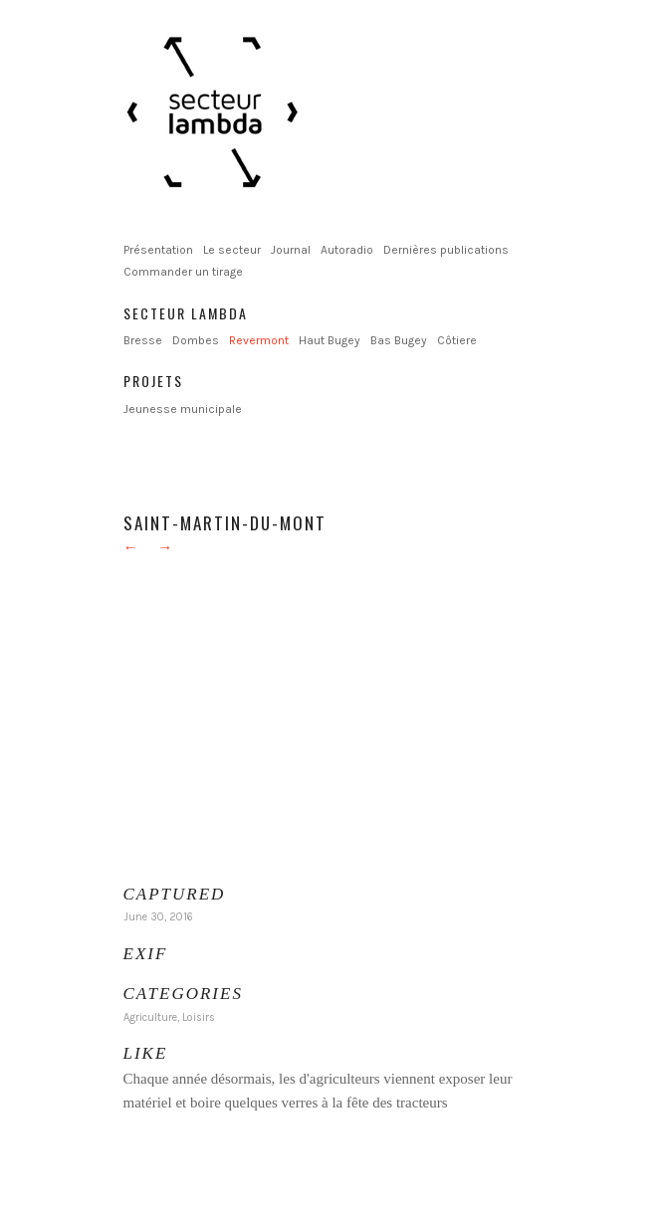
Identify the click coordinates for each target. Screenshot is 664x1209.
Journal (291, 250)
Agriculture (150, 1017)
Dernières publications (446, 250)
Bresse (142, 340)
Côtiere (457, 340)
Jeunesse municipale (182, 409)
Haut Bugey (329, 340)
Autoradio (347, 250)
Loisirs (198, 1017)
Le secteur (232, 250)
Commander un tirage (183, 272)
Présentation (158, 250)
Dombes (195, 340)
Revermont (259, 340)
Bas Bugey (398, 340)
